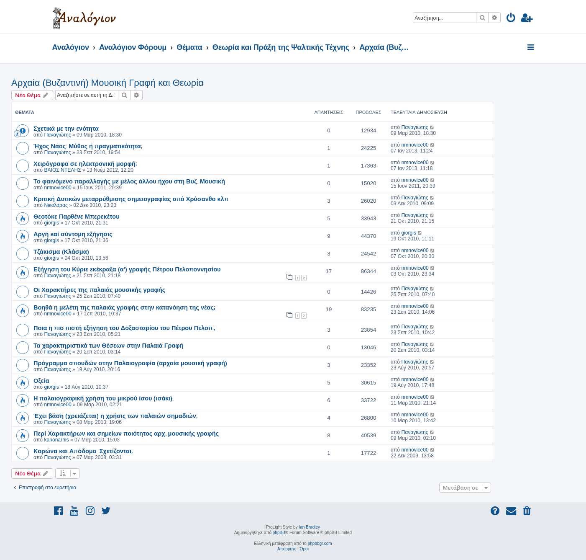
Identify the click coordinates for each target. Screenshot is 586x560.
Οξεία (41, 380)
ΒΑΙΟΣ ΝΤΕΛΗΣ (62, 170)
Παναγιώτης (57, 135)
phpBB (279, 532)
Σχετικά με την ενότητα (66, 128)
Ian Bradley (309, 527)
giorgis (51, 223)
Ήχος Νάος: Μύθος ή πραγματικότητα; (87, 146)
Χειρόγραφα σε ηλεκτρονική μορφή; (85, 163)
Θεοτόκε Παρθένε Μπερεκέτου (76, 216)
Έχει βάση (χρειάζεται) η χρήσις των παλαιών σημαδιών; (115, 415)
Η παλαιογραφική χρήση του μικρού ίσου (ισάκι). (103, 398)
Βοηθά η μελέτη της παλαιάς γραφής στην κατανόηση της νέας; (124, 307)
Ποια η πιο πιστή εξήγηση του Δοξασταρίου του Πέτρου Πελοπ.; (124, 327)
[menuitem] (511, 19)
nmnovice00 (414, 145)
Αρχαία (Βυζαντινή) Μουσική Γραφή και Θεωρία (107, 82)
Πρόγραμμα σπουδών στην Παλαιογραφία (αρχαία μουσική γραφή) (130, 362)
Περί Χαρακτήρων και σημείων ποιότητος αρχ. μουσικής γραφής (126, 433)
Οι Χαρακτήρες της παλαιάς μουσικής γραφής (99, 289)
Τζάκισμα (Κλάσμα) (61, 251)
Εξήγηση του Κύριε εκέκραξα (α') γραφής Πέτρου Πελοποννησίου (127, 269)
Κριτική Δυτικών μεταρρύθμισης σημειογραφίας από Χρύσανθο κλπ (130, 198)
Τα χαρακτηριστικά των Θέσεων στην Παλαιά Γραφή (108, 345)
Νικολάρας (55, 205)
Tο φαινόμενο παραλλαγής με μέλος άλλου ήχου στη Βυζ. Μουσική (129, 181)
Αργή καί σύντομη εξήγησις (73, 233)
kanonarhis (56, 440)
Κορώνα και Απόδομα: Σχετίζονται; (83, 450)
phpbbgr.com (320, 543)
